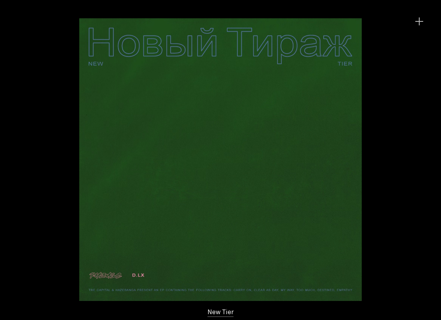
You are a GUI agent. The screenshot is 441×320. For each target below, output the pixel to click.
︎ (419, 22)
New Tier (220, 312)
